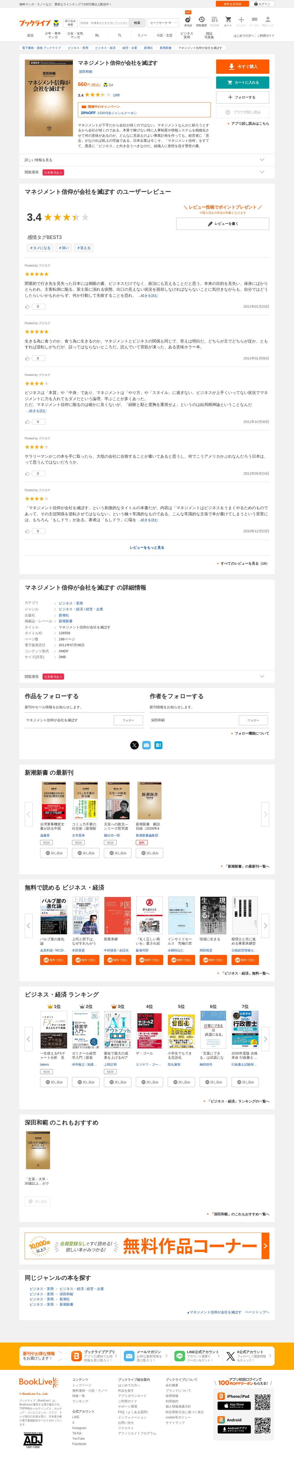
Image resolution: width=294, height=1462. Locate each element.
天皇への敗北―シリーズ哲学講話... (116, 828)
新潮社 (64, 615)
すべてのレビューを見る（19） (245, 563)
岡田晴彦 (206, 950)
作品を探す (126, 1390)
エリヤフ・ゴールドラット (155, 1064)
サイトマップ (175, 1423)
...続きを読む (148, 296)
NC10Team (63, 950)
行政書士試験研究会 (246, 1064)
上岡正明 (110, 1064)
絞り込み (70, 23)
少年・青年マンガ (53, 35)
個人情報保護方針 (178, 1406)
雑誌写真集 (209, 35)
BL (97, 35)
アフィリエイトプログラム (137, 1433)
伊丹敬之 (78, 1064)
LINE (75, 1417)
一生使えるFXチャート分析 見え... (52, 1057)
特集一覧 (78, 1396)
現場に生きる (210, 939)
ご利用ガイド (266, 35)
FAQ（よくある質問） (134, 1412)
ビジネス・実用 (71, 603)
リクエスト (126, 1428)
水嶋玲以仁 (176, 950)
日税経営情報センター (247, 950)
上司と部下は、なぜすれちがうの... (84, 943)
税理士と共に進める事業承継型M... (244, 943)
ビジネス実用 (186, 35)
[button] (54, 853)
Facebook (79, 1444)
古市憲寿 (78, 835)
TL (119, 35)
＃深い (63, 248)
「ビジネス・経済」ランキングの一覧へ (238, 1101)
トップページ (81, 1385)
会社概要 (172, 1385)
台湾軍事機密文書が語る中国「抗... (52, 828)
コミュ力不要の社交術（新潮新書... (84, 828)
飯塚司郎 (142, 950)
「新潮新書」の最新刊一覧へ (246, 866)
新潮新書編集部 (147, 835)
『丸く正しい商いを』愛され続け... (148, 943)
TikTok (76, 1433)
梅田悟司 (206, 1064)
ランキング (80, 1401)
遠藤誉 (45, 835)
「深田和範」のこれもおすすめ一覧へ (240, 1214)
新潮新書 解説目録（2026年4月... (148, 828)
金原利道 (46, 950)
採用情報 (172, 1396)
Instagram (79, 1428)
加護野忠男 (95, 1064)
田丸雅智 (174, 1064)
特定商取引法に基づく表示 (185, 1412)
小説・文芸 (165, 35)
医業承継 (111, 939)
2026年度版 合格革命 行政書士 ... (245, 1055)
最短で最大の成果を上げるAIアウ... (116, 1057)
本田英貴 (78, 950)
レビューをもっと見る (147, 548)
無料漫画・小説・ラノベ (89, 1390)
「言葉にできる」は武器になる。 (212, 1057)
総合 (30, 35)
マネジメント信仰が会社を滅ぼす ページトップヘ (228, 1312)
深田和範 (86, 72)
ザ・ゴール (144, 1053)
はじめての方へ (244, 35)
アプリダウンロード (132, 1396)
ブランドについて (178, 1390)
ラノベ (142, 35)
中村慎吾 (110, 950)
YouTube (78, 1438)
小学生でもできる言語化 (180, 1055)
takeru (44, 1064)
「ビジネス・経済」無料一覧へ (245, 973)
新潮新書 (66, 621)
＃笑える (84, 248)
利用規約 (172, 1401)
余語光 (124, 950)
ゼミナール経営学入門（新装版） (84, 1057)
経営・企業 (94, 609)
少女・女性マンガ (75, 35)
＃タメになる (40, 248)
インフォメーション (132, 1417)
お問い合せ (126, 1423)
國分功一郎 (112, 835)
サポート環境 (127, 1406)
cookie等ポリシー (178, 1417)
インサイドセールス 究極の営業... (180, 943)
